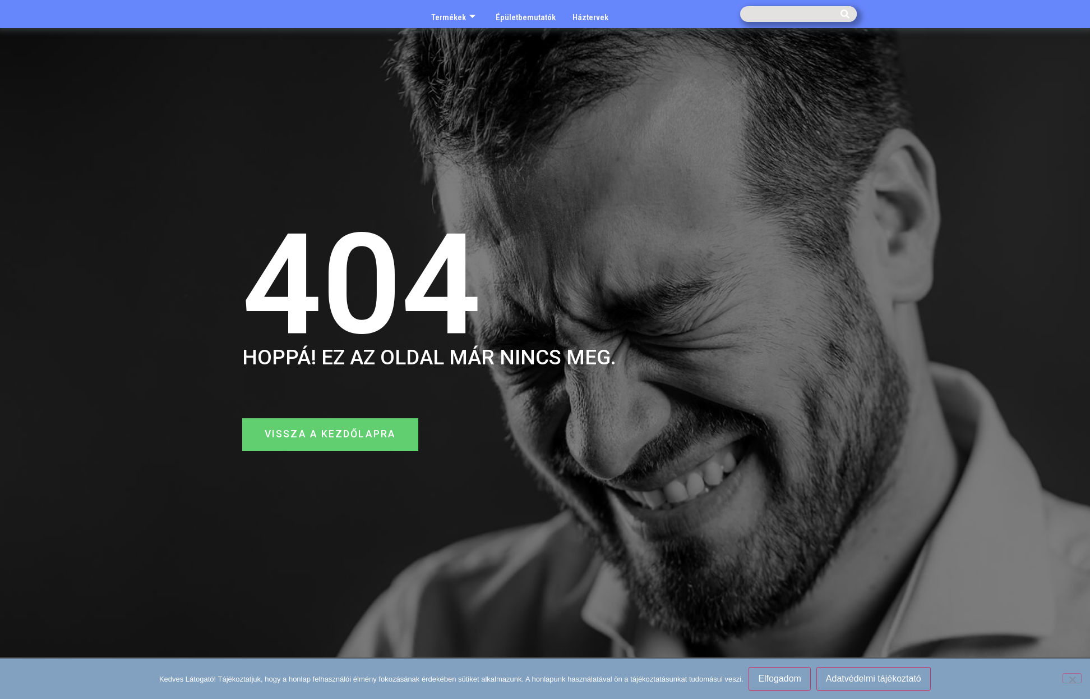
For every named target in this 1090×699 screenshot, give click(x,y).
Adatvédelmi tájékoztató (873, 678)
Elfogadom (780, 678)
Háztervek (590, 17)
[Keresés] (845, 14)
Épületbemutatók (526, 17)
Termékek (453, 17)
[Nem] (1072, 678)
